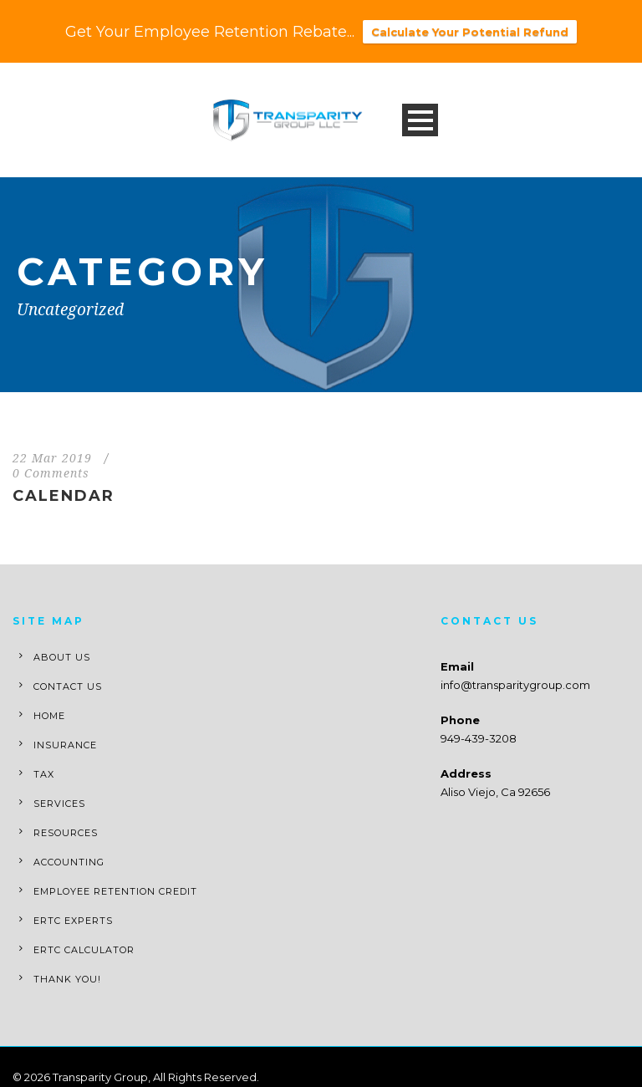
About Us (61, 657)
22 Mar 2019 (52, 458)
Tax (43, 774)
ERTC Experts (73, 920)
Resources (65, 833)
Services (59, 803)
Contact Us (67, 686)
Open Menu (420, 120)
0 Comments (51, 473)
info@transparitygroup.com (515, 684)
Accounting (68, 862)
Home (49, 716)
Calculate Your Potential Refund (469, 31)
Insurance (65, 745)
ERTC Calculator (84, 950)
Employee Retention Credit (115, 891)
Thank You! (67, 979)
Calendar (64, 496)
